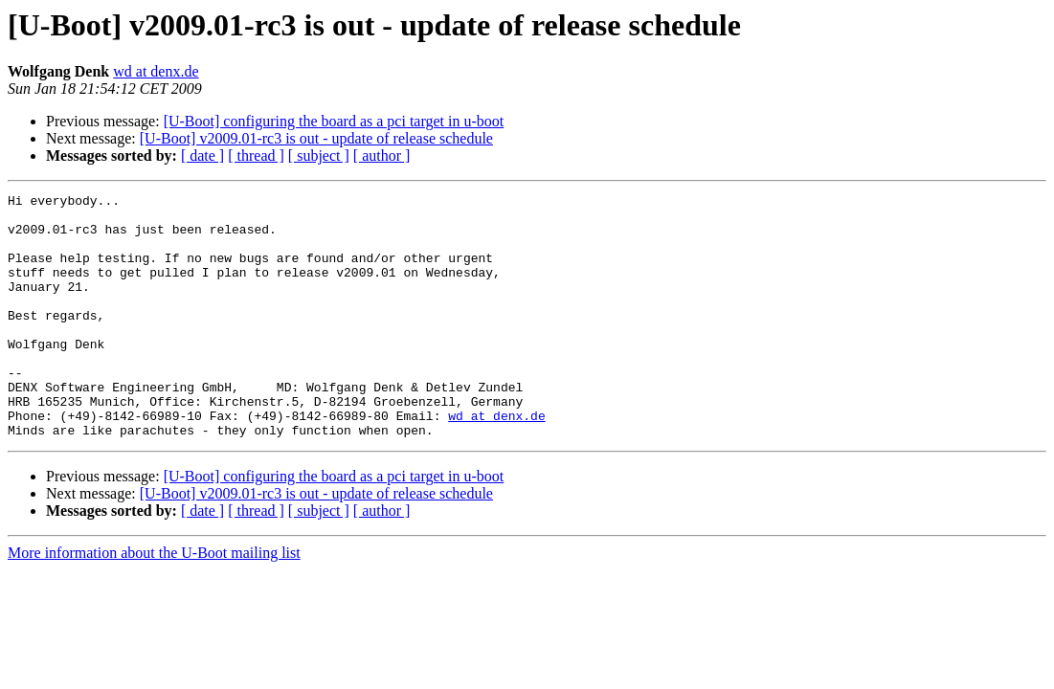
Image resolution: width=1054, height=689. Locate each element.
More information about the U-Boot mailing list (154, 601)
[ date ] (202, 155)
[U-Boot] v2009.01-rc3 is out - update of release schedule (316, 138)
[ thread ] (256, 155)
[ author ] (382, 155)
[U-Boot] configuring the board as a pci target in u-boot (334, 121)
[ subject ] (318, 155)
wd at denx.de (155, 71)
